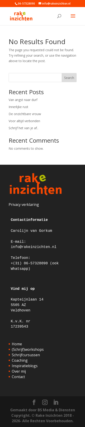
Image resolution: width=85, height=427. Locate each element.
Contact (18, 376)
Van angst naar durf (23, 100)
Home (17, 343)
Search (69, 78)
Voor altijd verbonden (24, 121)
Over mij (19, 371)
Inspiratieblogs (25, 365)
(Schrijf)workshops (28, 349)
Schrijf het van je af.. (23, 128)
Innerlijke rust (18, 107)
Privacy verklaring (24, 204)
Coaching (20, 360)
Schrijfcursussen (26, 354)
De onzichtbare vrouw (25, 114)
